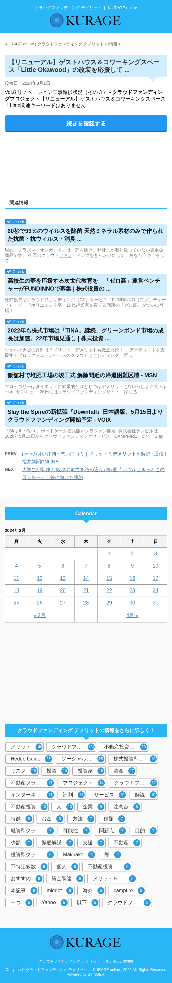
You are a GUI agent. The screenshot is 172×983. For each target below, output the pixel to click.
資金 (124, 770)
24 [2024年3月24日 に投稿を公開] (155, 590)
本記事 (24, 890)
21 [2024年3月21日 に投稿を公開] (86, 590)
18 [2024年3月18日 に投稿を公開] (16, 590)
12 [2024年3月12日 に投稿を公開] (39, 578)
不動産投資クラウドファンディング (110, 866)
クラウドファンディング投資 (136, 782)
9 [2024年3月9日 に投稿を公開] (132, 566)
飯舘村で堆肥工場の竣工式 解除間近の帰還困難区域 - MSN (82, 375)
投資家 (91, 770)
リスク (24, 770)
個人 (67, 866)
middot (60, 890)
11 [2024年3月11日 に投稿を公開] (16, 578)
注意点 (127, 806)
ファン (65, 255)
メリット (26, 746)
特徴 (21, 818)
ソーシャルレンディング (83, 758)
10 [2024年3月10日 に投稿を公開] (155, 566)
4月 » (132, 615)
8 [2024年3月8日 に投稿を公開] (109, 566)
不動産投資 (29, 806)
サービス (110, 794)
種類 (114, 818)
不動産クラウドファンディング (33, 782)
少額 (21, 842)
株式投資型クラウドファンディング (136, 758)
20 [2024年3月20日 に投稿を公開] (63, 590)
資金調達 (67, 878)
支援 (93, 842)
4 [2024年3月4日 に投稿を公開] (16, 566)
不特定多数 (29, 866)
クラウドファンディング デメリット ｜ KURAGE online (86, 961)
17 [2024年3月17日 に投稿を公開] (155, 578)
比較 (114, 349)
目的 (146, 830)
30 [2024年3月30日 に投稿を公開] (132, 602)
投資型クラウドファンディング (33, 854)
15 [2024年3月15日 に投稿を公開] (109, 578)
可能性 (76, 830)
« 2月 (40, 615)
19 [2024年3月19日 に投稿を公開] (39, 590)
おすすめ (26, 878)
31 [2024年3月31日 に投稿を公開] (155, 602)
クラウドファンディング (74, 746)
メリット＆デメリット (115, 878)
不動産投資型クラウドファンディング (126, 746)
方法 (83, 818)
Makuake (79, 854)
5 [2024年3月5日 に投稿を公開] (39, 566)
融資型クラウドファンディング (33, 830)
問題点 (112, 830)
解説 (146, 794)
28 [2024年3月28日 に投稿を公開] (86, 602)
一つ (21, 902)
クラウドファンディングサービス (130, 902)
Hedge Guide (31, 758)
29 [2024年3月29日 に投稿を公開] (109, 602)
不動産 (127, 842)
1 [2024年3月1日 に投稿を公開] (109, 553)
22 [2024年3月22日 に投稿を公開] (109, 590)
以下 (87, 902)
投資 (57, 770)
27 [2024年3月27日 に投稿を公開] (63, 602)
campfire (129, 890)
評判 (74, 794)
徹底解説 (57, 842)
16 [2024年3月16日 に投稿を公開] (132, 578)
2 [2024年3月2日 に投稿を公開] (132, 553)
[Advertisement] (86, 163)
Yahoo (54, 902)
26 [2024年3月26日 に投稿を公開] (39, 602)
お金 (52, 818)
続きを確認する (86, 123)
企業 (93, 806)
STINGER (96, 974)
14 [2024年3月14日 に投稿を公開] (86, 578)
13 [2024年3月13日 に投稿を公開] (63, 578)
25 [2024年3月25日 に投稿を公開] (16, 602)
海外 (93, 890)
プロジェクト (84, 782)
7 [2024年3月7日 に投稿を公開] (86, 566)
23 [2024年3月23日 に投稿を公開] (132, 590)
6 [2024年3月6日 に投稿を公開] (62, 566)
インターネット (32, 794)
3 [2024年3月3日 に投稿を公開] (155, 553)
